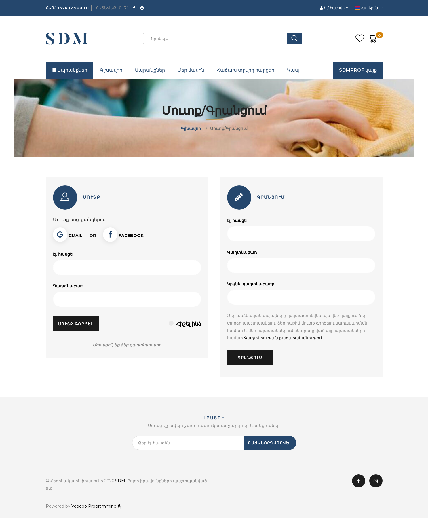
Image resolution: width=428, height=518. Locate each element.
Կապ (293, 70)
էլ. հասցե (63, 254)
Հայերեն (367, 7)
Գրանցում (250, 357)
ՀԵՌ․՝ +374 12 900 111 (67, 7)
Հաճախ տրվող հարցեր (245, 70)
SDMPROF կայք (358, 70)
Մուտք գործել (76, 324)
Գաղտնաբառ (68, 286)
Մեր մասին (191, 70)
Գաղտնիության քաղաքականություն (284, 338)
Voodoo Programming (96, 506)
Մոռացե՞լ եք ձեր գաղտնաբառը (127, 345)
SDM (120, 480)
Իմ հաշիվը (333, 7)
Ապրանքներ (69, 70)
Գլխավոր (111, 70)
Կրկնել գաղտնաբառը (250, 283)
